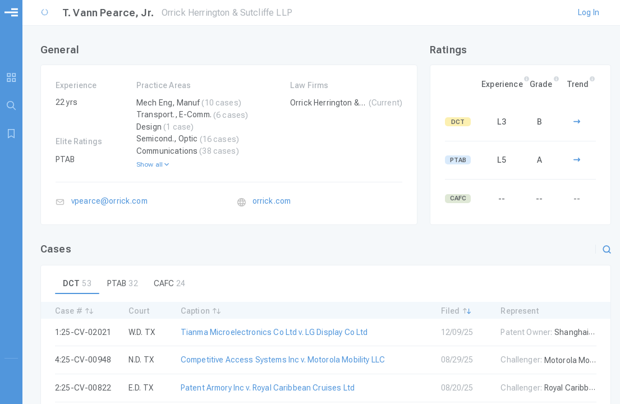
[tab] (77, 283)
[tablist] (325, 283)
